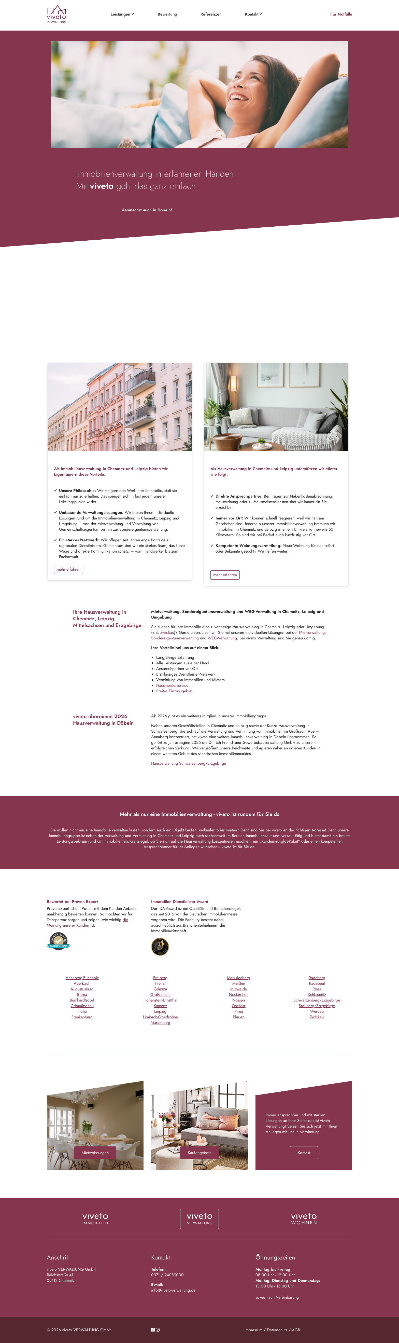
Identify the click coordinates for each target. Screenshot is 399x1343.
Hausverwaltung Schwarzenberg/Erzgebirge (188, 763)
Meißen (238, 983)
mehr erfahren (68, 569)
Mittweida (238, 989)
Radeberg (317, 978)
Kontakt (304, 1153)
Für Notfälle (341, 14)
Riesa (316, 989)
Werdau (317, 1011)
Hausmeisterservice (172, 685)
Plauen (238, 1017)
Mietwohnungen (95, 1153)
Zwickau (167, 632)
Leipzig (160, 1011)
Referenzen (211, 14)
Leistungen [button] (122, 14)
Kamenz (160, 1006)
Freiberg (160, 978)
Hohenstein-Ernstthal (160, 1000)
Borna (82, 994)
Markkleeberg (238, 978)
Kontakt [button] (253, 14)
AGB (296, 1330)
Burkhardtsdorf (82, 1000)
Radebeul (317, 983)
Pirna (238, 1011)
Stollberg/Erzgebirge (317, 1006)
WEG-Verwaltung (222, 638)
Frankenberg (82, 1017)
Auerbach (82, 983)
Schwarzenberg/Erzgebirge (316, 1000)
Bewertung (167, 14)
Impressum (253, 1330)
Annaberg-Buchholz (82, 978)
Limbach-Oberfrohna (160, 1017)
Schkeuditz (317, 994)
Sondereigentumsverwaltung (175, 638)
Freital (160, 983)
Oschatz (239, 1006)
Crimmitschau (82, 1006)
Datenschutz (277, 1330)
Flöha (82, 1011)
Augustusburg (82, 989)
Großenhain (160, 994)
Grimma (160, 989)
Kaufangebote (199, 1153)
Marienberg (160, 1022)
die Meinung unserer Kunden (87, 922)
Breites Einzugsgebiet (174, 691)
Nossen (238, 1000)
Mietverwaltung (312, 632)
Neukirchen (238, 994)
